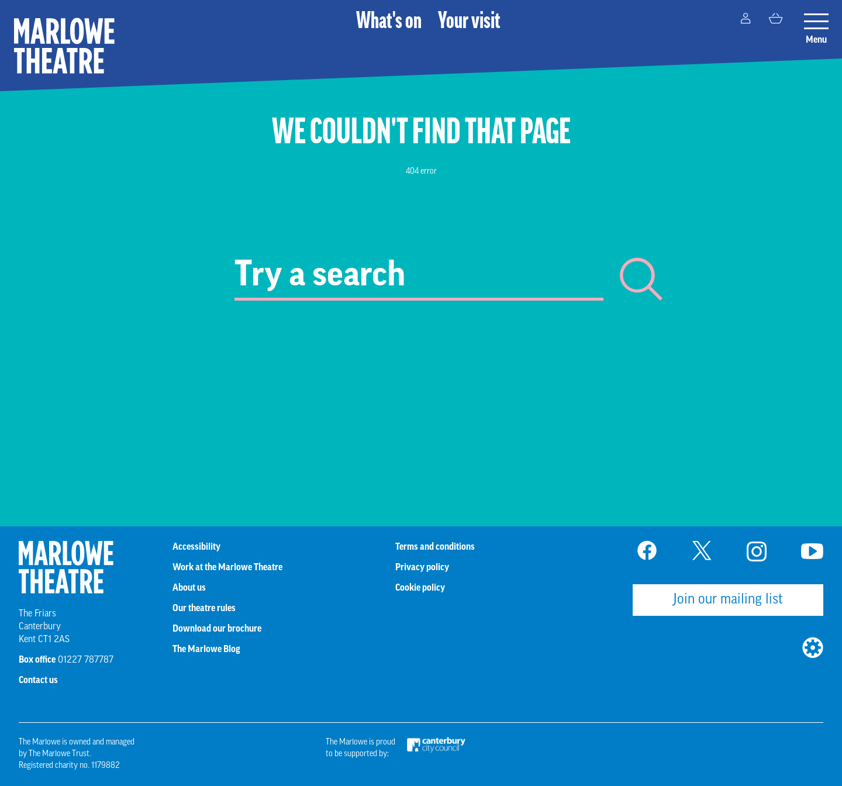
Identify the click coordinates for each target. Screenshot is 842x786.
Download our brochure (216, 628)
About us (189, 587)
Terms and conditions (435, 546)
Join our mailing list (728, 600)
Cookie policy (420, 587)
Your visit (469, 22)
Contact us (38, 680)
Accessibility (196, 546)
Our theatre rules (204, 608)
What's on (389, 22)
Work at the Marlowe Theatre (227, 567)
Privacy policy (422, 567)
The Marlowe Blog (206, 649)
